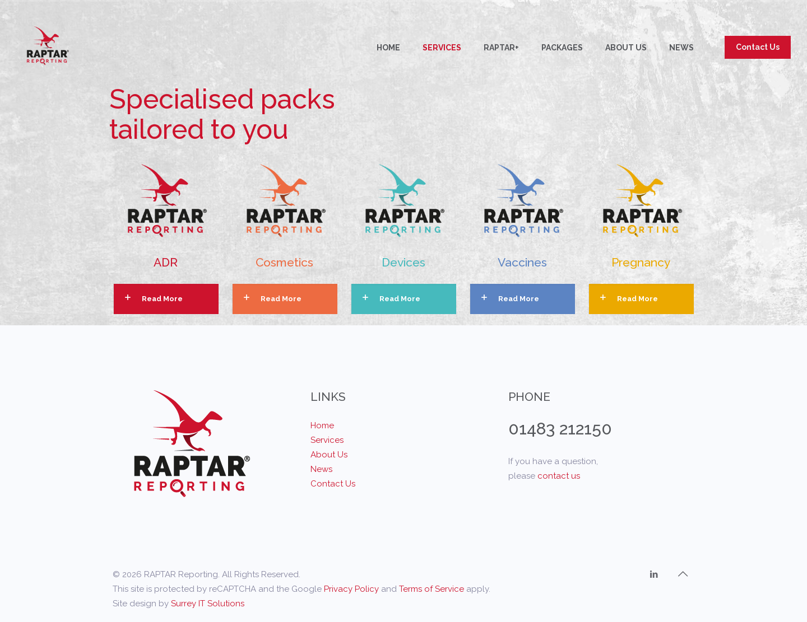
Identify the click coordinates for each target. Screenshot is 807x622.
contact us (558, 476)
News (321, 469)
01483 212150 (560, 428)
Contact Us (758, 47)
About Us (328, 455)
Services (327, 440)
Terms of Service (431, 589)
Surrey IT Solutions (207, 603)
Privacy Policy (351, 589)
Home (322, 425)
